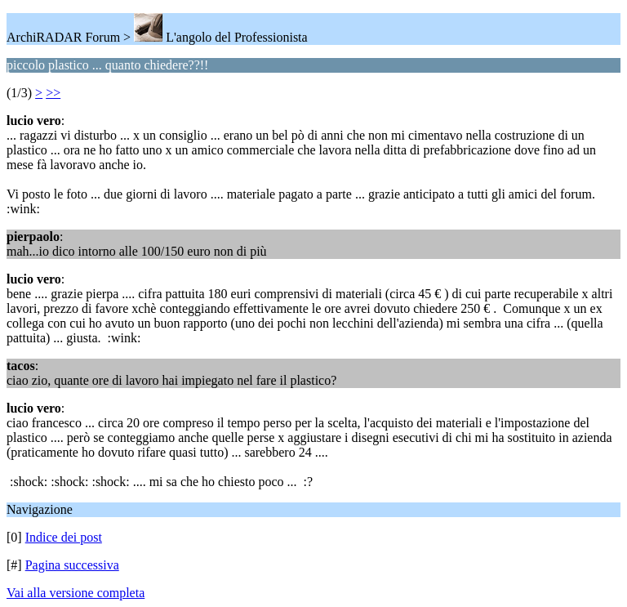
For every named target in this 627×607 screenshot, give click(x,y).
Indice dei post (63, 537)
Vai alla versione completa (76, 593)
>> (53, 93)
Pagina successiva (72, 565)
